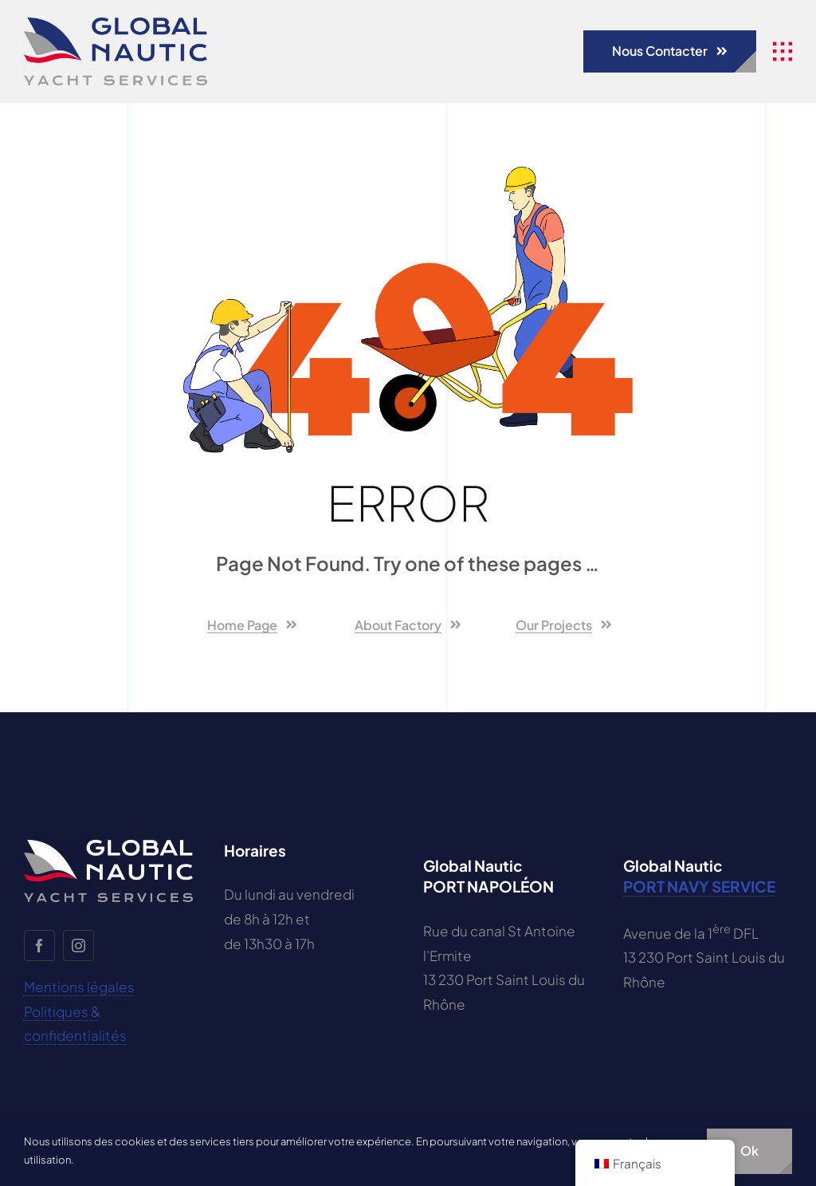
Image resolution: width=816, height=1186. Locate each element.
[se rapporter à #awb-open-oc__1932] (782, 51)
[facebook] (39, 945)
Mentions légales (79, 986)
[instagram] (78, 945)
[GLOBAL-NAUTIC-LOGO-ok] (115, 24)
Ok (749, 1150)
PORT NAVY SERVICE (699, 886)
